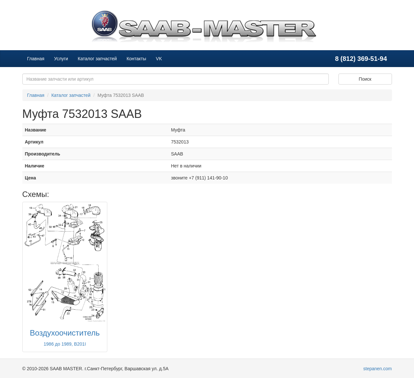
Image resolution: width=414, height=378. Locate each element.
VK (159, 58)
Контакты (136, 58)
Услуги (61, 58)
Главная (35, 58)
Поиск (365, 79)
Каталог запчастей (97, 58)
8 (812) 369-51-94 (361, 58)
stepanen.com (377, 368)
